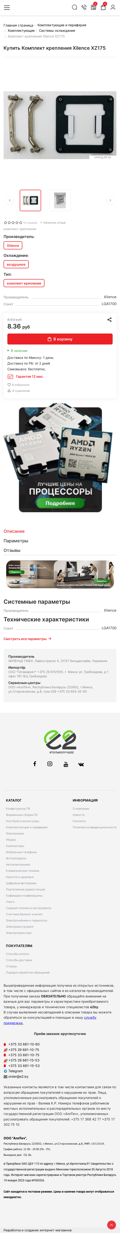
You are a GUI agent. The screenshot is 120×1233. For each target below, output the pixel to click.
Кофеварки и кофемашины (24, 895)
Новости (79, 815)
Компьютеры (15, 846)
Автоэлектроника (18, 864)
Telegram (13, 1071)
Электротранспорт (19, 933)
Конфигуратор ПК (18, 808)
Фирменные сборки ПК (22, 815)
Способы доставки (19, 960)
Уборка (11, 839)
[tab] (60, 531)
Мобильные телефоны (21, 852)
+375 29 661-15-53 (23, 1060)
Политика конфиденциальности (94, 827)
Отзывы (11, 966)
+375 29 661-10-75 (23, 1050)
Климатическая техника (22, 870)
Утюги (10, 902)
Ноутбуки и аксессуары (22, 821)
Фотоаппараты (16, 858)
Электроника (15, 833)
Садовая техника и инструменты (28, 908)
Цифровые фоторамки (21, 883)
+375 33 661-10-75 (23, 1055)
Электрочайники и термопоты (26, 920)
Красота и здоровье (20, 877)
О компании (81, 808)
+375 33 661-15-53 (24, 1066)
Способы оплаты (17, 954)
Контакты (79, 821)
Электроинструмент (20, 926)
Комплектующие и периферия (27, 827)
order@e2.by (18, 1076)
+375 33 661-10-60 (24, 1044)
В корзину (60, 339)
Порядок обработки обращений (27, 972)
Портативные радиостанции (25, 889)
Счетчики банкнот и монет (24, 914)
